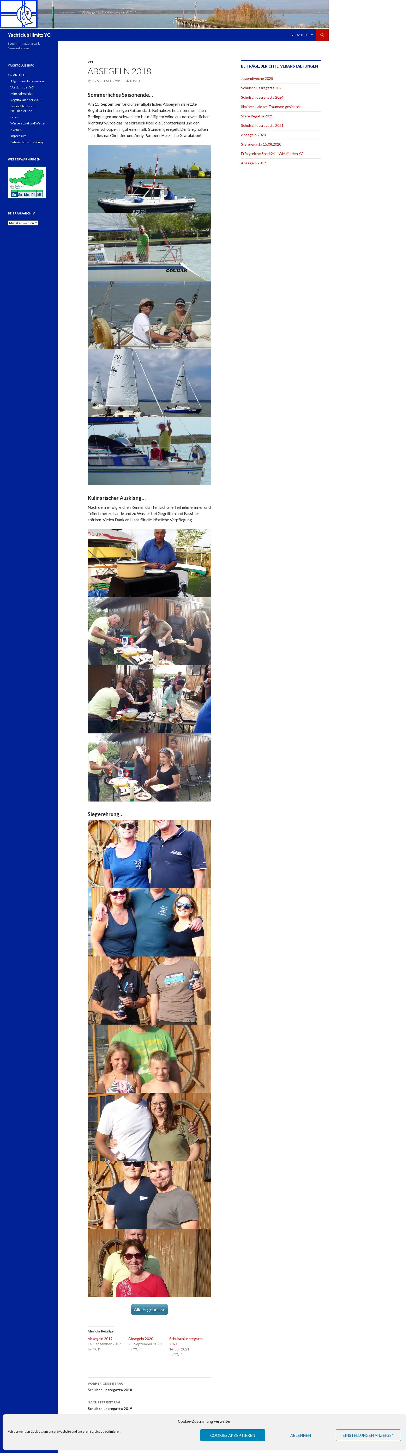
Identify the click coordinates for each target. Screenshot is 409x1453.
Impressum (18, 136)
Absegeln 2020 (140, 1338)
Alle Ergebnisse (149, 1309)
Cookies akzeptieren (232, 1435)
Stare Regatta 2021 (257, 116)
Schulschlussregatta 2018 (149, 1386)
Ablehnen (300, 1435)
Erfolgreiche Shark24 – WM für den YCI (273, 153)
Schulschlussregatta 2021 (262, 125)
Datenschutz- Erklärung (26, 142)
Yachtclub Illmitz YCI (30, 35)
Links (14, 117)
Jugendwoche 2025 (257, 78)
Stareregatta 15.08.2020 (261, 144)
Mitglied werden (21, 93)
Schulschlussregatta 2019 (149, 1405)
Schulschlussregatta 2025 (262, 88)
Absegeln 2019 (100, 1338)
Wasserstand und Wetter (28, 123)
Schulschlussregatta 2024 (262, 97)
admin (135, 81)
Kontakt (15, 129)
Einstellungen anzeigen (368, 1435)
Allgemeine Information (27, 81)
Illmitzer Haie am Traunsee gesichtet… (272, 106)
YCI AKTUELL (300, 35)
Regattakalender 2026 (25, 100)
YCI (90, 62)
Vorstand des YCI (22, 87)
